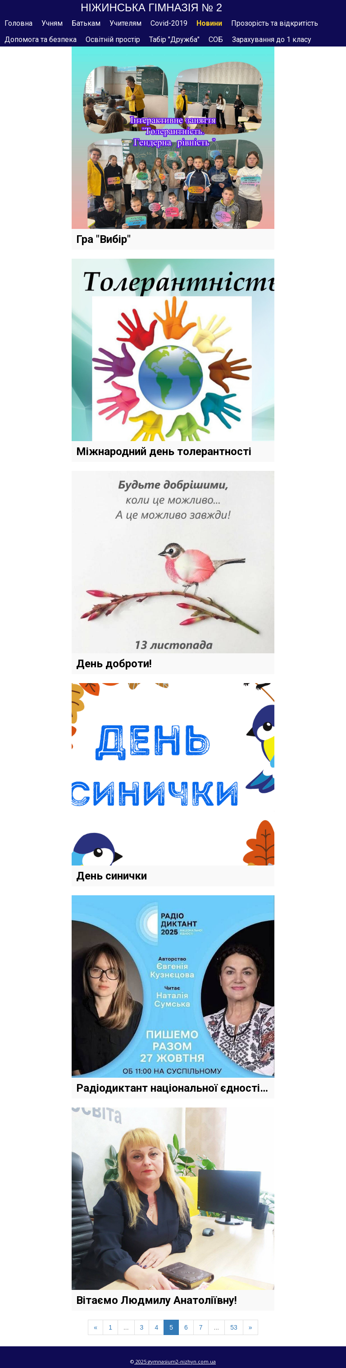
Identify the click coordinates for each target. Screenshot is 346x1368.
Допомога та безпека (41, 39)
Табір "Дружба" (174, 39)
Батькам (86, 23)
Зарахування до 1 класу (271, 39)
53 (233, 1327)
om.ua (208, 1361)
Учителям (125, 23)
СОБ (216, 39)
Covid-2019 (168, 23)
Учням (52, 23)
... (126, 1327)
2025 (141, 1361)
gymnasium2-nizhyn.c (174, 1361)
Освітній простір (113, 39)
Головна (18, 23)
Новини (209, 23)
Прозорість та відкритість (274, 23)
